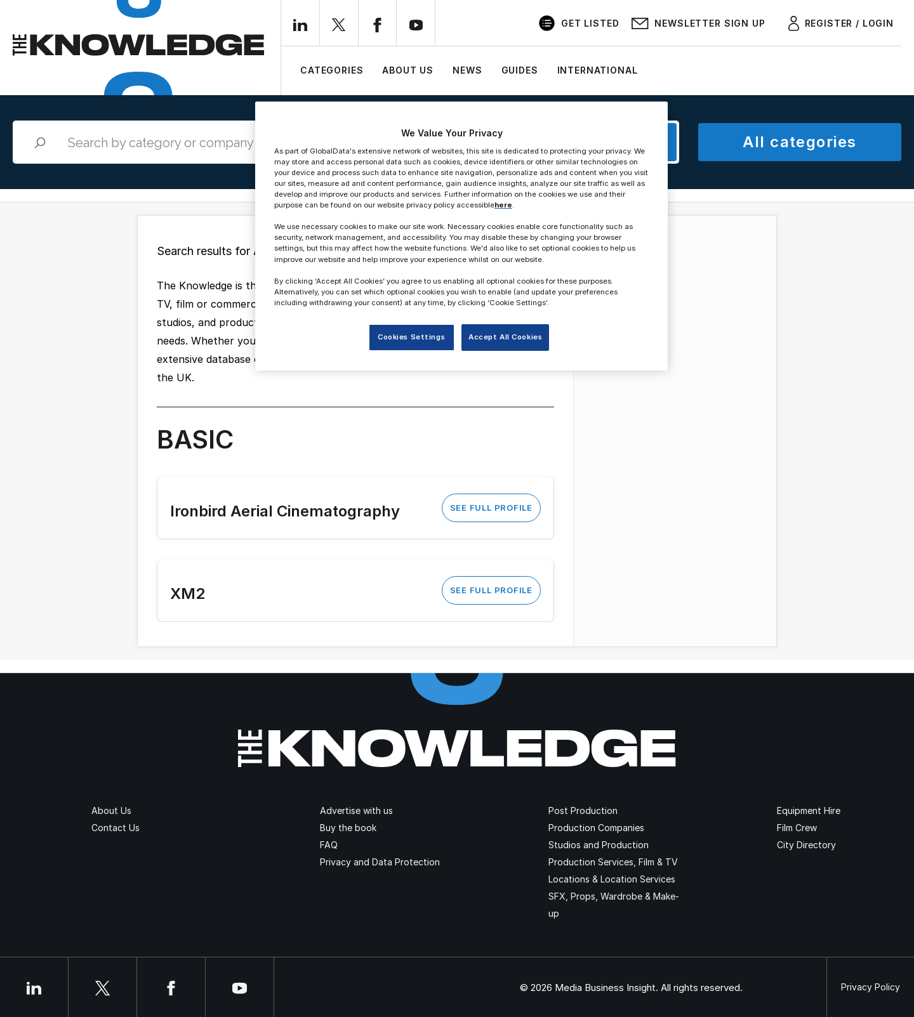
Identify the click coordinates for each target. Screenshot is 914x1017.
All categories (799, 142)
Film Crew (797, 827)
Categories (331, 70)
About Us (408, 70)
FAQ (329, 844)
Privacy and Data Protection (380, 861)
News (467, 70)
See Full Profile (491, 507)
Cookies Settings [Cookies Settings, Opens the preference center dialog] (411, 336)
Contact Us (115, 827)
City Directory (806, 844)
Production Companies (596, 827)
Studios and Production (598, 844)
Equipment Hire (808, 810)
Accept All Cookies (505, 336)
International (597, 70)
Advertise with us (356, 810)
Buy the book (348, 827)
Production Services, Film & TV (613, 861)
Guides (519, 70)
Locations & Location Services (611, 879)
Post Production (583, 810)
